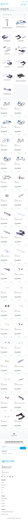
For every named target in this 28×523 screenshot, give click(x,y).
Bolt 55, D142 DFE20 (17, 311)
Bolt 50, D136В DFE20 (4, 366)
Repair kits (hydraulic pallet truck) (21, 26)
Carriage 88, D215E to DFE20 (19, 421)
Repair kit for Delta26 (4, 182)
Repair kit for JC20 (17, 145)
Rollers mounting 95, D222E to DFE (19, 366)
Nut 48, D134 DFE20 (3, 421)
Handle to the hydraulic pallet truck (7, 27)
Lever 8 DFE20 (3, 274)
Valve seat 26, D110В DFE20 (5, 329)
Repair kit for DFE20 (17, 127)
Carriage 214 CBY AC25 (18, 237)
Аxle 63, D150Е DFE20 (4, 384)
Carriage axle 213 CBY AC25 (18, 219)
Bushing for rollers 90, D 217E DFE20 (20, 403)
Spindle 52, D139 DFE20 (18, 292)
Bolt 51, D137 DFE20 (4, 311)
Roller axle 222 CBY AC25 (4, 219)
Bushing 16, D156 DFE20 (4, 403)
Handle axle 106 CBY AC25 (4, 237)
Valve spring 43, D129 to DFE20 (19, 274)
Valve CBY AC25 (17, 182)
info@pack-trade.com (5, 472)
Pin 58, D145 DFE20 (3, 292)
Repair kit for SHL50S (4, 145)
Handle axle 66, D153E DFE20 (19, 384)
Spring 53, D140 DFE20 (18, 329)
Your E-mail (3, 446)
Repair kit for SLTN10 (4, 127)
